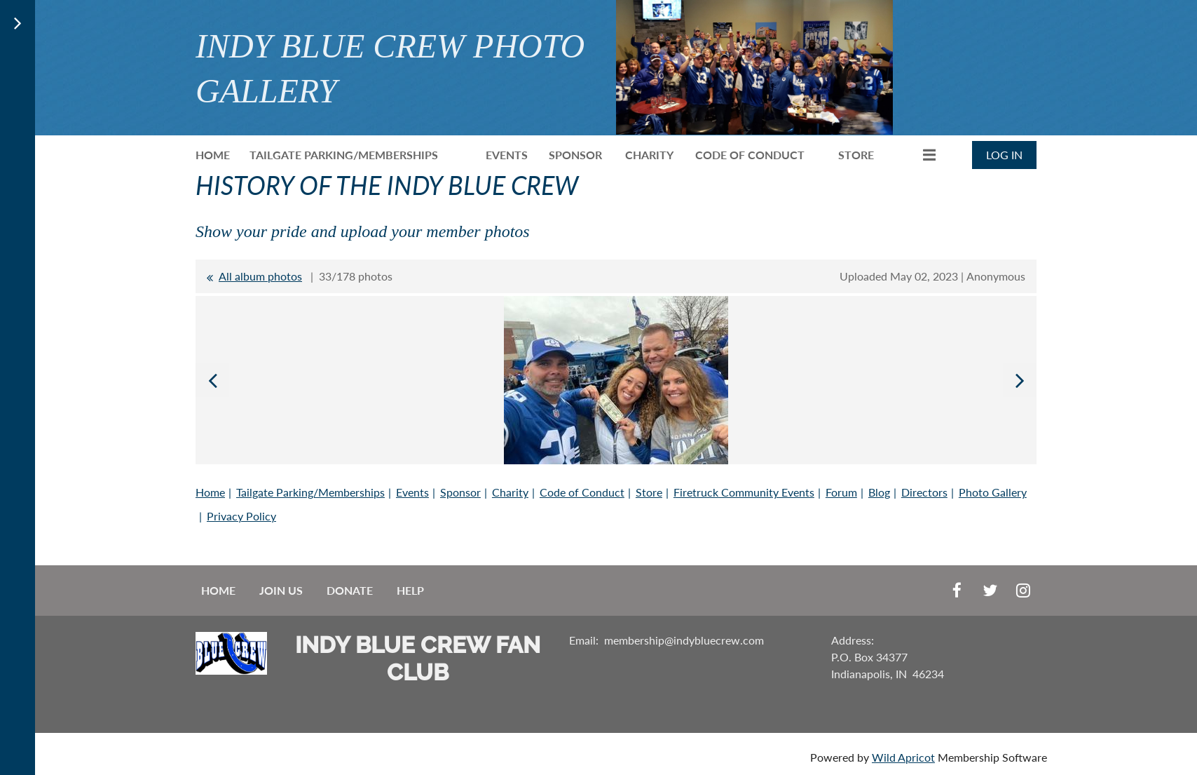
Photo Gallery (993, 492)
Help (410, 590)
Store (649, 492)
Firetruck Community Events (743, 492)
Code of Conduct (582, 492)
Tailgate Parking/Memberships (310, 492)
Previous (212, 380)
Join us (281, 590)
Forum (841, 492)
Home (210, 492)
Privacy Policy (241, 516)
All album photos (260, 276)
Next (1020, 380)
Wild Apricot (903, 757)
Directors (924, 492)
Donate (350, 590)
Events (412, 492)
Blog (879, 492)
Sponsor (460, 492)
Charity (510, 492)
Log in (1004, 154)
